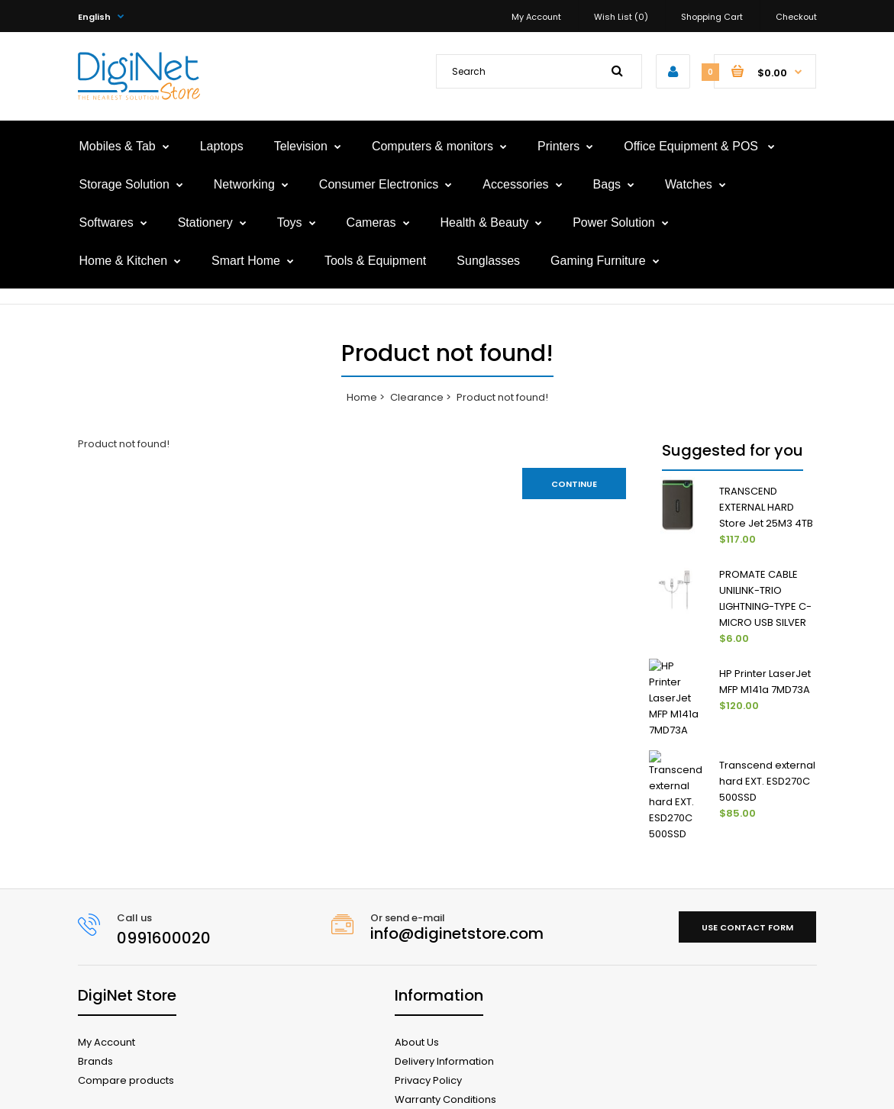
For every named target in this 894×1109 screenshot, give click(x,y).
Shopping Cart (712, 17)
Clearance (417, 397)
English (94, 17)
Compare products (126, 1037)
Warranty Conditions (445, 1056)
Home (362, 397)
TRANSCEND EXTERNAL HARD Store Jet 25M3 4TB (766, 507)
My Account (536, 17)
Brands (95, 1018)
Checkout (796, 17)
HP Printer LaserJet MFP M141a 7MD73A (765, 681)
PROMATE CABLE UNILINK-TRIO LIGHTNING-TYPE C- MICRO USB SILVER (765, 598)
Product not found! (502, 397)
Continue (574, 484)
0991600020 (164, 895)
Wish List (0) (621, 17)
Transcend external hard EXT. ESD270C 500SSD (767, 759)
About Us (417, 999)
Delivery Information (444, 1018)
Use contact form (747, 884)
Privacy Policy (428, 1037)
